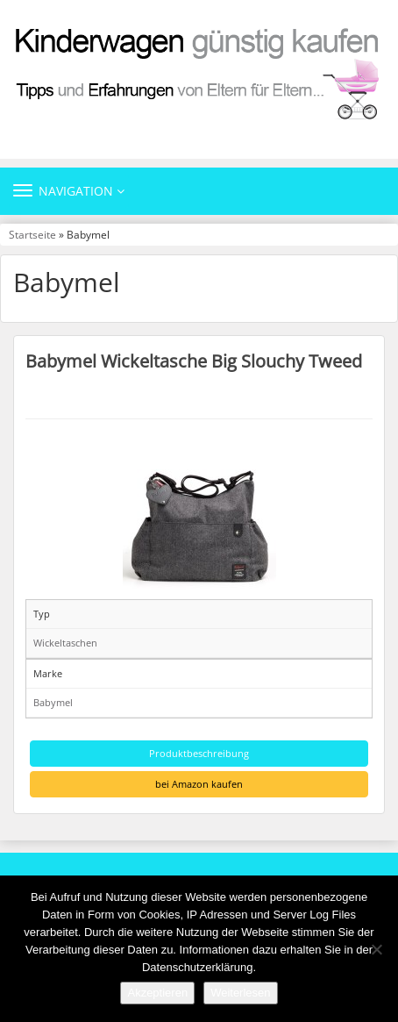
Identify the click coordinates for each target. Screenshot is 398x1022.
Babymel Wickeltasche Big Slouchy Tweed (193, 360)
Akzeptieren (157, 992)
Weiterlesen (240, 992)
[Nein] (376, 949)
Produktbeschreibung (199, 753)
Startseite (32, 234)
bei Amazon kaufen (199, 783)
